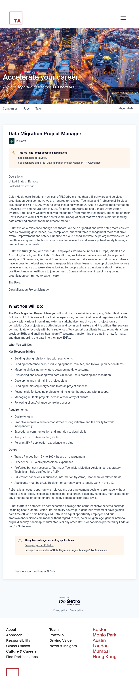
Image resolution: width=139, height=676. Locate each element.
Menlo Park (104, 635)
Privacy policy (60, 610)
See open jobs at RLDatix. (32, 157)
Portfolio (56, 635)
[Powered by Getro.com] (69, 601)
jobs (26, 108)
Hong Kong (105, 656)
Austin (99, 640)
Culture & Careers (21, 651)
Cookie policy (76, 610)
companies (10, 108)
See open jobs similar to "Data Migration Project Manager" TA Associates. (59, 162)
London (101, 646)
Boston (100, 629)
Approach (14, 635)
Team (54, 629)
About (11, 629)
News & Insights (63, 646)
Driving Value (60, 640)
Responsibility (18, 640)
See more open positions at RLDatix (35, 571)
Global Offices (18, 646)
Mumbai (101, 651)
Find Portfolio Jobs (22, 656)
